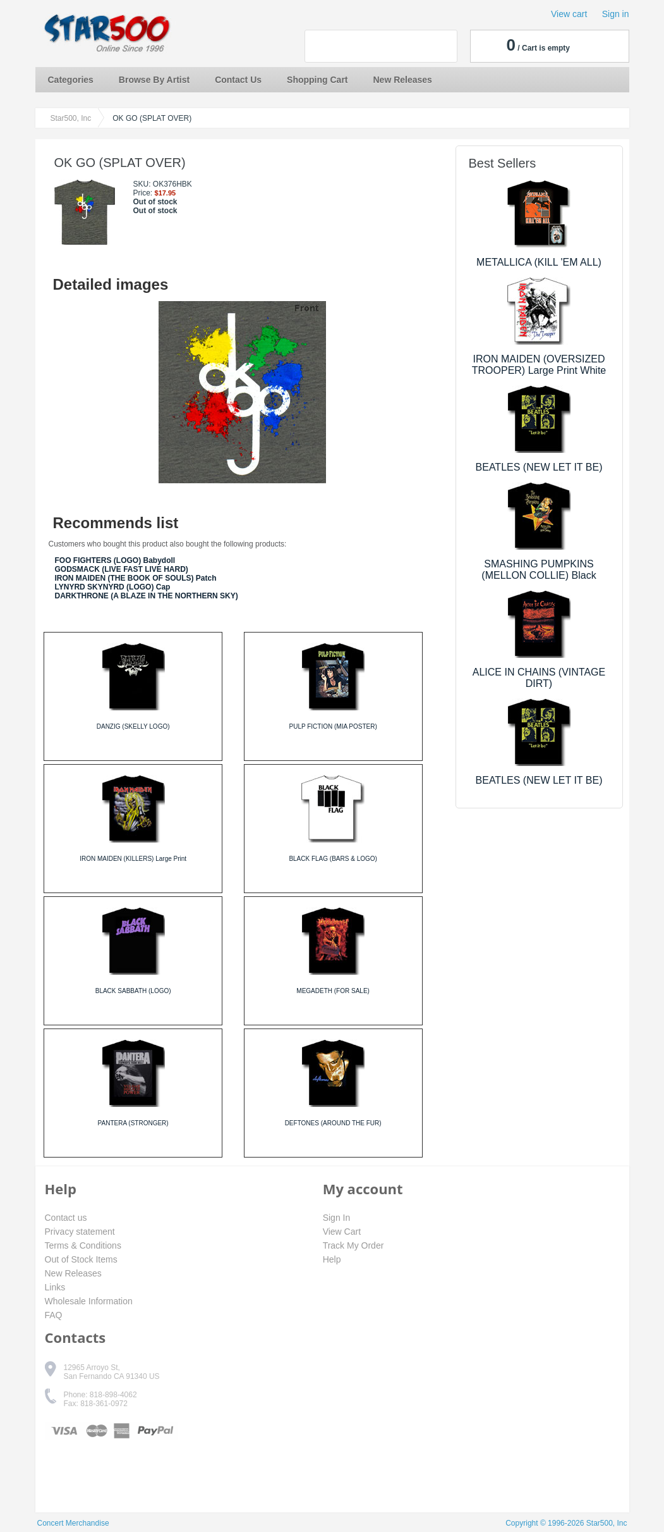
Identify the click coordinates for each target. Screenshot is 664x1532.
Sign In (337, 1218)
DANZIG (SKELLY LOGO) (133, 726)
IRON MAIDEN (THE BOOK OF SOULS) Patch (136, 578)
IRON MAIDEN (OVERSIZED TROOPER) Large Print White (539, 365)
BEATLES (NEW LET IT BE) (539, 467)
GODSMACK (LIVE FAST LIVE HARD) (121, 569)
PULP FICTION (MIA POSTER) (333, 726)
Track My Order (353, 1245)
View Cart (342, 1231)
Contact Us (238, 80)
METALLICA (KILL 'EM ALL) (538, 262)
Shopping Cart (317, 80)
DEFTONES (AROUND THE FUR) (333, 1123)
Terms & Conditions (83, 1245)
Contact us (66, 1218)
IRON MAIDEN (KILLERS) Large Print (133, 858)
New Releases (402, 80)
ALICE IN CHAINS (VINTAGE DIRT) (539, 678)
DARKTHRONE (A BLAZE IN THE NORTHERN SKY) (146, 595)
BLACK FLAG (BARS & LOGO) (333, 858)
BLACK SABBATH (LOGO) (133, 990)
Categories (71, 80)
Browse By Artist (154, 80)
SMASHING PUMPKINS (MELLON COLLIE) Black (538, 570)
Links (55, 1287)
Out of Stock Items (81, 1259)
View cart (569, 14)
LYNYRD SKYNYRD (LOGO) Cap (113, 587)
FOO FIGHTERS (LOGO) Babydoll (115, 560)
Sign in (615, 14)
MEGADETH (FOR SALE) (333, 990)
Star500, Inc (71, 118)
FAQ (54, 1315)
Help (332, 1259)
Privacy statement (80, 1231)
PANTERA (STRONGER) (133, 1123)
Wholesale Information (89, 1301)
